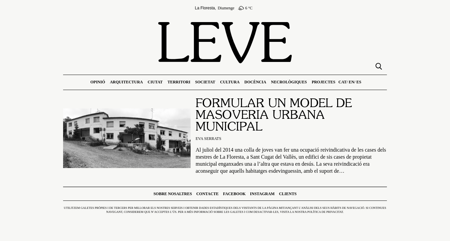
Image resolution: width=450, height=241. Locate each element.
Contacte (207, 193)
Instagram (262, 193)
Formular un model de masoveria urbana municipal (274, 116)
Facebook (234, 193)
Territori (179, 82)
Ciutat (155, 82)
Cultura (229, 82)
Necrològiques (289, 82)
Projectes (323, 82)
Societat (205, 82)
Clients (288, 193)
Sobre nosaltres (173, 193)
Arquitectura (126, 82)
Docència (255, 82)
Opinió (97, 82)
